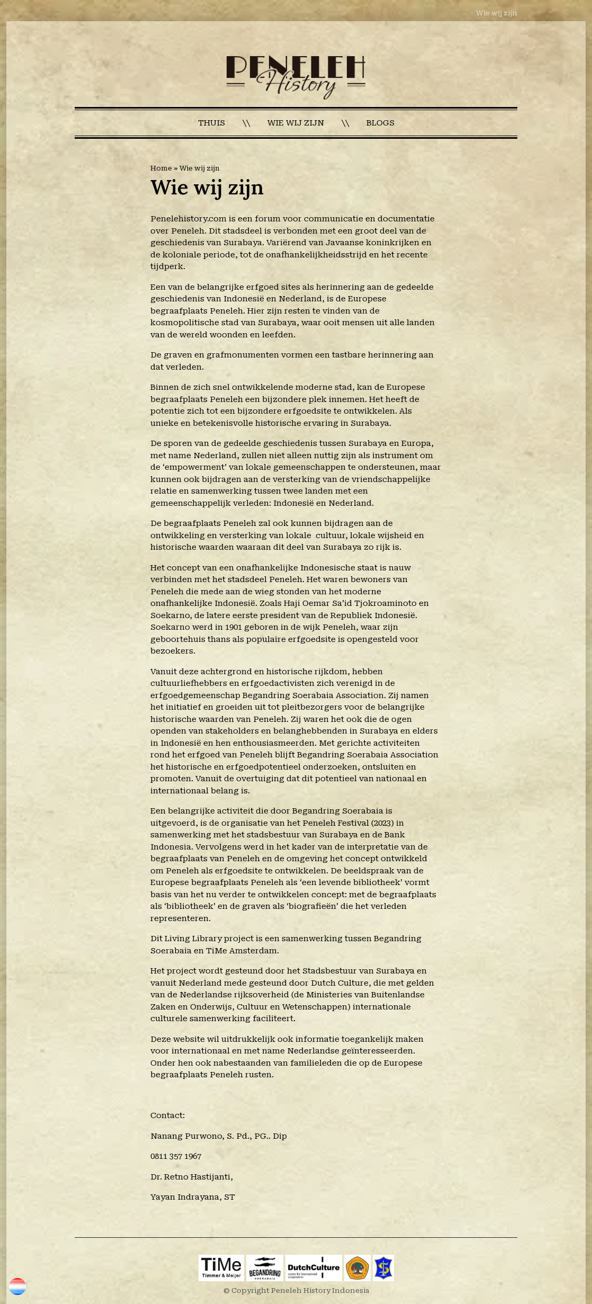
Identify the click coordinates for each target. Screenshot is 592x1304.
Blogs (380, 123)
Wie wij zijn (496, 13)
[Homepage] (296, 77)
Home (161, 168)
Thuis (211, 123)
